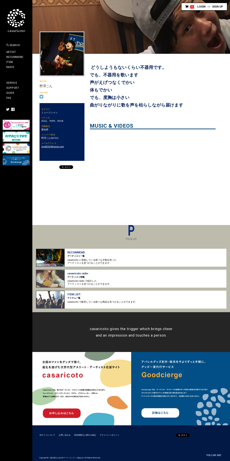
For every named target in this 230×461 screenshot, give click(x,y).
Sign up (217, 6)
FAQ (8, 97)
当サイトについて (47, 435)
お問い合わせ (65, 435)
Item (9, 62)
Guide (10, 92)
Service (11, 82)
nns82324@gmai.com (52, 146)
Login (201, 6)
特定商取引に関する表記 (85, 435)
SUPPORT (12, 87)
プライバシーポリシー (109, 435)
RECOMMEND (14, 57)
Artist (11, 52)
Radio (10, 67)
